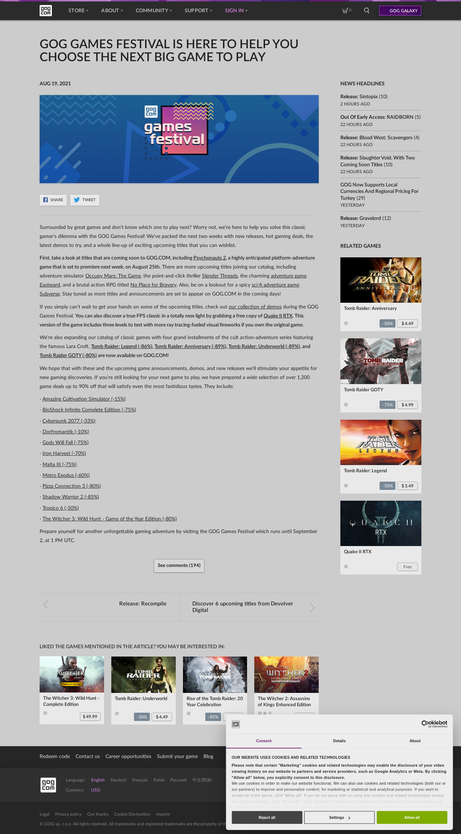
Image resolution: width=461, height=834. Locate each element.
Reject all (267, 817)
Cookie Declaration (132, 814)
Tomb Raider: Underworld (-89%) (264, 346)
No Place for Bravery (153, 285)
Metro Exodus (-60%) (66, 475)
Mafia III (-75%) (59, 464)
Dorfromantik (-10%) (65, 431)
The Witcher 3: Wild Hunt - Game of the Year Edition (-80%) (109, 519)
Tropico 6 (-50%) (60, 508)
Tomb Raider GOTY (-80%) (68, 355)
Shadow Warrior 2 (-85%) (70, 497)
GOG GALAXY (404, 11)
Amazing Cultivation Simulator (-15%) (84, 399)
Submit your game (177, 756)
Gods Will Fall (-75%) (65, 442)
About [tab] (415, 741)
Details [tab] (339, 741)
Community (154, 10)
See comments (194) (179, 565)
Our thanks (97, 814)
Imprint (163, 814)
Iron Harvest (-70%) (64, 453)
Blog (208, 756)
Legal (44, 814)
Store (78, 10)
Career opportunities (128, 756)
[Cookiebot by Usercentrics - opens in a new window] (425, 724)
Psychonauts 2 (209, 258)
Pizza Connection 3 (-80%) (71, 486)
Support (198, 10)
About (111, 10)
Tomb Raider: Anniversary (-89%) (190, 346)
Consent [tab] (263, 741)
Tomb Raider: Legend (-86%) (121, 346)
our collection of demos (255, 307)
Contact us (88, 756)
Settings (339, 817)
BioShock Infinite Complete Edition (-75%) (89, 410)
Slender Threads (220, 276)
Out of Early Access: (376, 117)
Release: (104, 604)
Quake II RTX (278, 316)
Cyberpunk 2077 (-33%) (68, 421)
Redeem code (55, 756)
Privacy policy (68, 814)
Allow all (412, 817)
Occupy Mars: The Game (113, 276)
